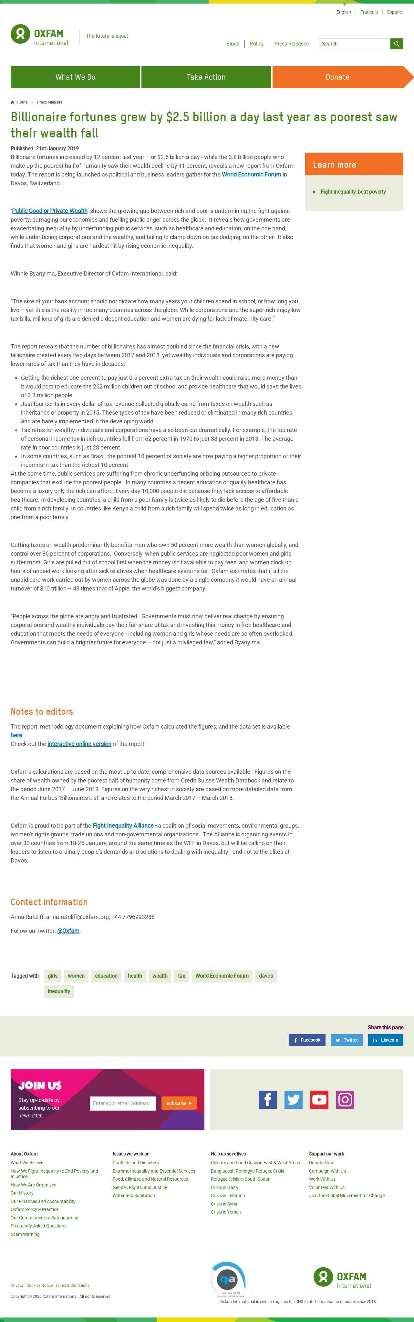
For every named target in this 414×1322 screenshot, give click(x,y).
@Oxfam (68, 930)
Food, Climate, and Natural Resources (150, 1179)
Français (369, 12)
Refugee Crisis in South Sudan (241, 1179)
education (106, 976)
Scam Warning (25, 1234)
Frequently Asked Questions (39, 1225)
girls (52, 976)
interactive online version (79, 744)
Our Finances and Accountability (43, 1201)
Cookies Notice (39, 1285)
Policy (257, 44)
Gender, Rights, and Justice (140, 1187)
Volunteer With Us (327, 1187)
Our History (22, 1193)
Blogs (232, 44)
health (135, 976)
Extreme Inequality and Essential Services (154, 1171)
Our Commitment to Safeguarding (44, 1217)
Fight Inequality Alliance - (125, 825)
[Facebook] (307, 1040)
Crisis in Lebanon (228, 1195)
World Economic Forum (251, 174)
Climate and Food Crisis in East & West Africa (255, 1162)
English (343, 12)
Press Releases (291, 44)
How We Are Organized (34, 1184)
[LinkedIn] (385, 1040)
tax (181, 976)
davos (266, 976)
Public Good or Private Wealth (50, 210)
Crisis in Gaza (224, 1187)
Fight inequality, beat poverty (353, 192)
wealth (160, 976)
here (16, 735)
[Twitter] (347, 1040)
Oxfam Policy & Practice (34, 1209)
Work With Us (322, 1179)
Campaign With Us (327, 1171)
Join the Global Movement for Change (347, 1195)
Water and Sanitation (134, 1195)
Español (395, 12)
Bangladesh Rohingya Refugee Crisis (247, 1171)
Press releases (49, 102)
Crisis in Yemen (226, 1212)
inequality (59, 991)
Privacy (17, 1285)
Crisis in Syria (224, 1203)
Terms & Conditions (72, 1285)
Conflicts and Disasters (136, 1162)
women (76, 976)
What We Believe (27, 1162)
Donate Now (321, 1162)
